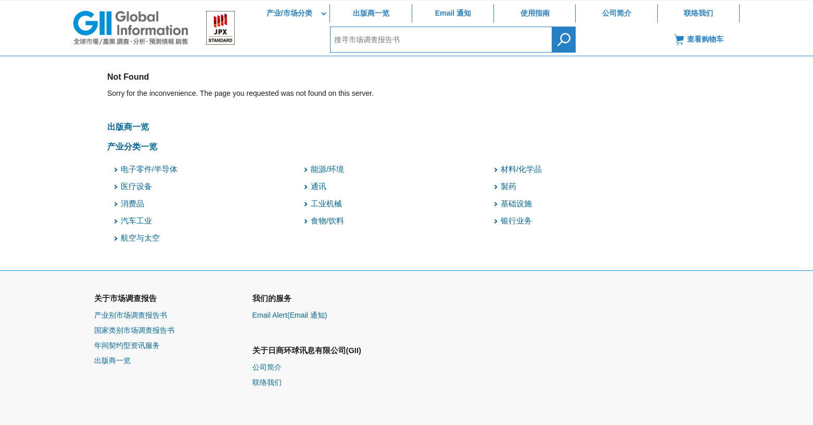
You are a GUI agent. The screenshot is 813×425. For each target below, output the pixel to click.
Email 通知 (453, 13)
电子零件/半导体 (149, 169)
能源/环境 (327, 169)
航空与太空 (140, 238)
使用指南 (535, 13)
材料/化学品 (521, 169)
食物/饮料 (327, 221)
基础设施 (516, 203)
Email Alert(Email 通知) (289, 315)
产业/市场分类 (289, 13)
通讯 (318, 186)
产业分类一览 (132, 146)
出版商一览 (371, 13)
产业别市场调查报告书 (130, 315)
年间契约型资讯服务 (127, 345)
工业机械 (326, 203)
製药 (508, 186)
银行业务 (516, 221)
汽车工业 (136, 221)
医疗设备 (136, 186)
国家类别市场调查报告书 (134, 330)
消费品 (132, 203)
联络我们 (698, 13)
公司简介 (616, 13)
